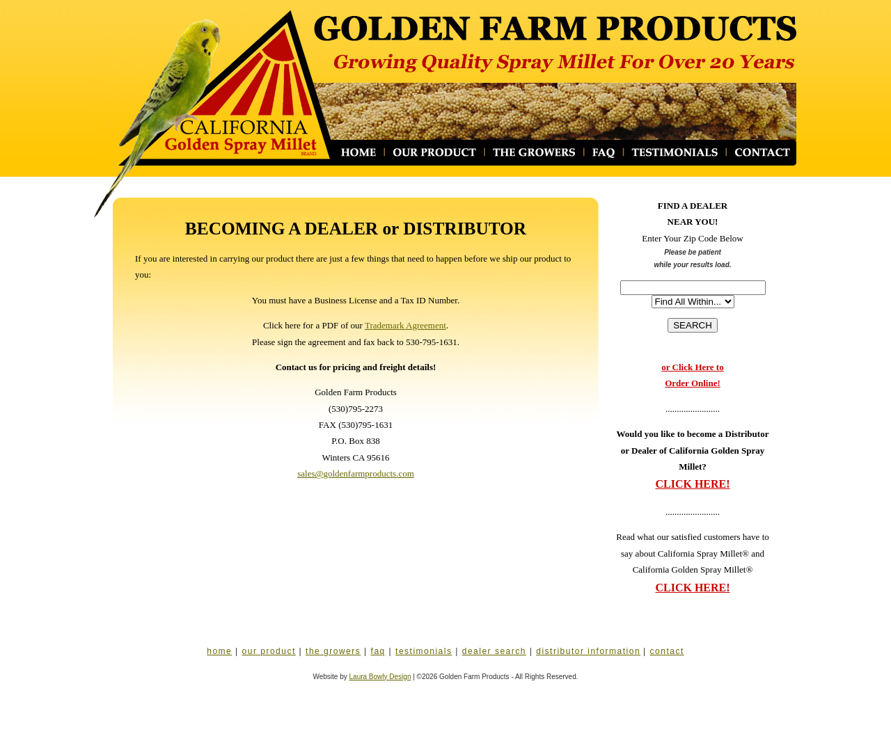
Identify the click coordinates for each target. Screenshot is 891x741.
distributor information (588, 651)
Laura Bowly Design (380, 676)
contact (667, 651)
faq (378, 651)
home (219, 651)
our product (269, 651)
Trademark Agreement (405, 325)
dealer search (494, 651)
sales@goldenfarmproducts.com (355, 473)
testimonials (423, 651)
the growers (333, 651)
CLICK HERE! (692, 484)
